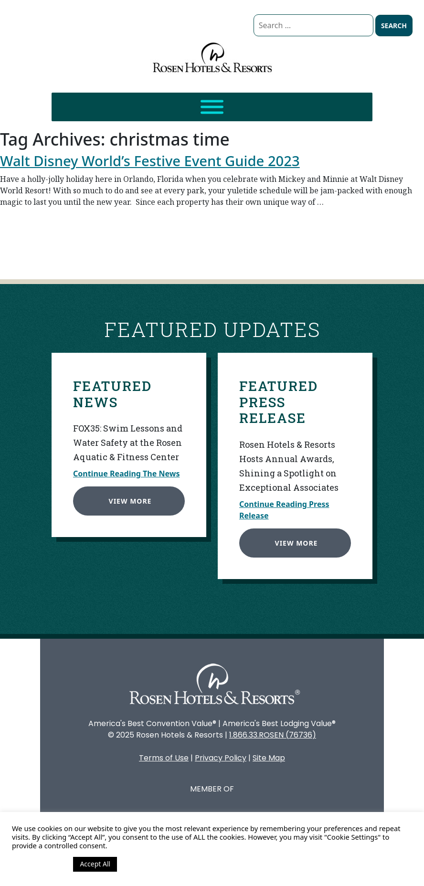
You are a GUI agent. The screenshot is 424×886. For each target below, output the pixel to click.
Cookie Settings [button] (40, 864)
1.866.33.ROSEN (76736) (272, 734)
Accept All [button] (95, 863)
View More (128, 499)
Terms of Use (164, 757)
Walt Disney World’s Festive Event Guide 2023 (150, 160)
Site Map (269, 757)
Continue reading (230, 242)
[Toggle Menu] (212, 107)
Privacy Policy (220, 757)
